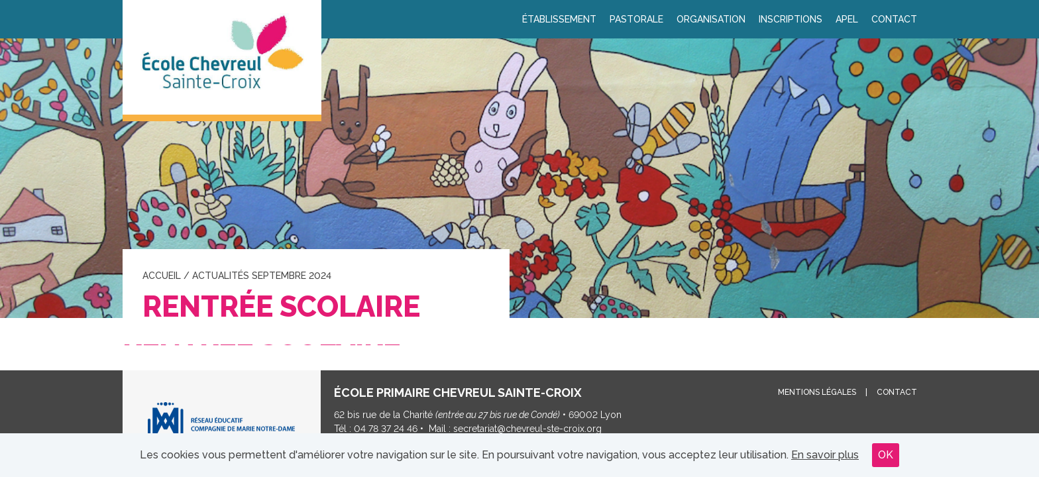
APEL (847, 19)
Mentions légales (817, 392)
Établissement (559, 19)
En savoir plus (825, 455)
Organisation (711, 19)
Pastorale (636, 19)
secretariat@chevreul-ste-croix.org (527, 428)
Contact (894, 19)
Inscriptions (790, 19)
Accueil (161, 275)
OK (885, 455)
